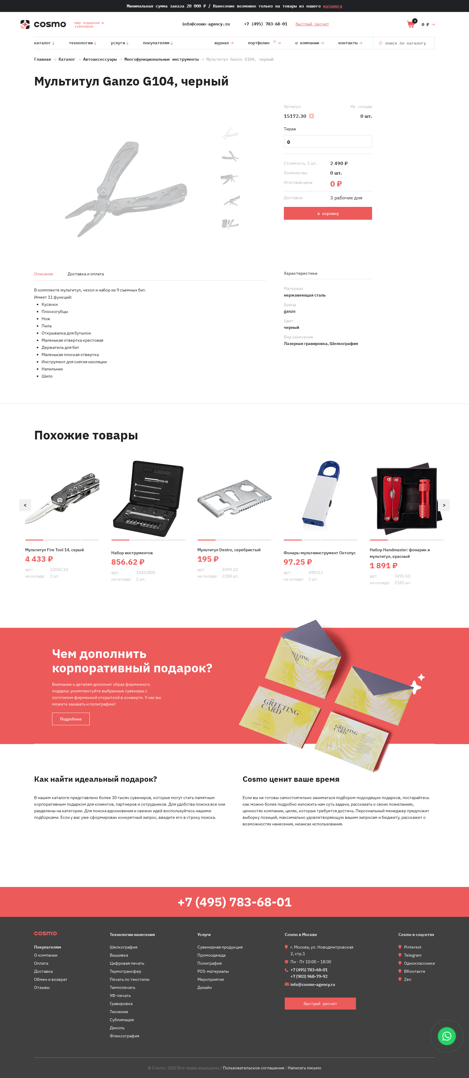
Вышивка (119, 955)
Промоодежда (211, 955)
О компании (307, 42)
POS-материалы (213, 971)
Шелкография (123, 947)
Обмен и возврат (50, 979)
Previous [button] (25, 505)
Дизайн (204, 987)
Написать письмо (304, 1068)
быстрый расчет (312, 24)
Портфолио (262, 41)
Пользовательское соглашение (253, 1068)
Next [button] (444, 505)
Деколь (117, 1027)
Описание (43, 274)
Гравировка (121, 1003)
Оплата (41, 963)
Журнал (221, 42)
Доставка (43, 971)
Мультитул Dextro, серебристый (229, 549)
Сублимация (122, 1019)
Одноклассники (419, 963)
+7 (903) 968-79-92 (309, 976)
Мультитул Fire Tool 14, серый (54, 549)
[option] (126, 190)
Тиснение (119, 1011)
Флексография (124, 1036)
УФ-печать (120, 995)
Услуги (118, 42)
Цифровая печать (127, 963)
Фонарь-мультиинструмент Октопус (320, 552)
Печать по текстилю (130, 979)
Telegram (412, 955)
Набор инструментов (132, 552)
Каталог (42, 42)
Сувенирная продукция (220, 947)
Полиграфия (209, 963)
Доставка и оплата (86, 274)
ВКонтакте (414, 971)
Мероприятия (210, 979)
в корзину (328, 213)
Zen (407, 979)
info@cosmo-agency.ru (206, 24)
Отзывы (42, 987)
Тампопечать (122, 987)
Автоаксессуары (101, 58)
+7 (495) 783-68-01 (265, 24)
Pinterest (412, 947)
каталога (332, 6)
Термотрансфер (125, 971)
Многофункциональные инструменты (161, 58)
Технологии (81, 42)
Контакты (347, 42)
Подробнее (71, 719)
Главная (42, 58)
